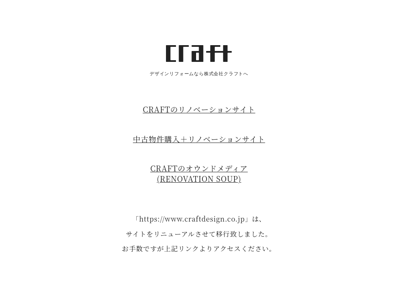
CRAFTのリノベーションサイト (199, 109)
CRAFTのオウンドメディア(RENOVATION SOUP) (198, 173)
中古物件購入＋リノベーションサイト (199, 138)
